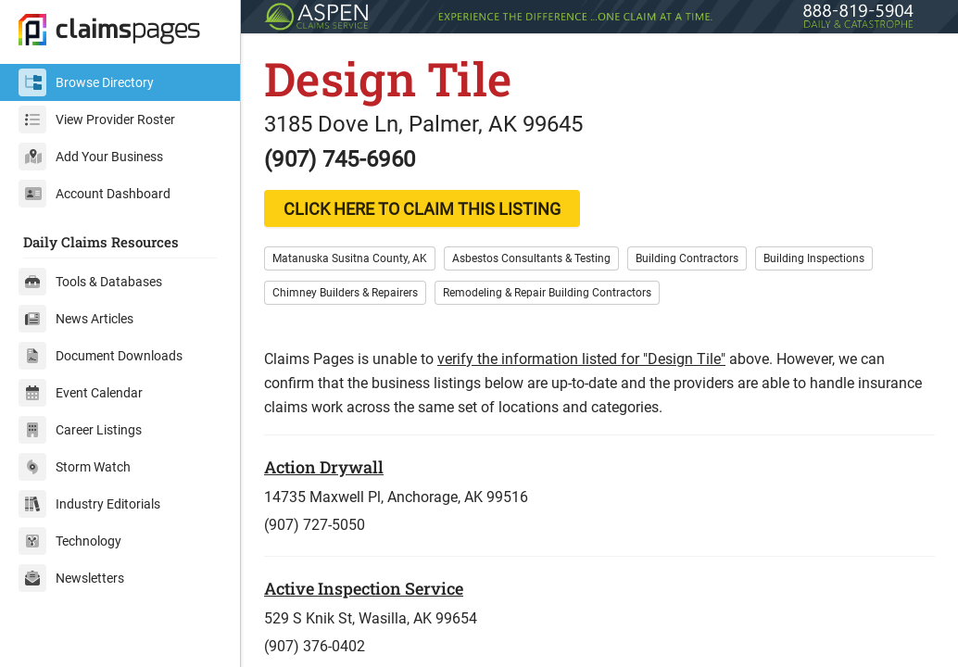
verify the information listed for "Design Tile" (581, 359)
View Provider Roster (97, 119)
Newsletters (71, 578)
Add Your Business (91, 156)
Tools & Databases (90, 282)
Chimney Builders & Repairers (345, 292)
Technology (70, 541)
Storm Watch (75, 467)
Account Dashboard (94, 194)
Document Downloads (101, 356)
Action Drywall (324, 467)
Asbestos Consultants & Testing (531, 258)
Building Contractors (687, 258)
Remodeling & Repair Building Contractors (547, 292)
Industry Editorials (89, 504)
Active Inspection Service (363, 588)
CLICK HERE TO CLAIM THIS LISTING (422, 209)
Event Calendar (81, 393)
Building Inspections (813, 258)
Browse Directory (86, 82)
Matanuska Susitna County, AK (349, 258)
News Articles (76, 319)
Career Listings (80, 430)
